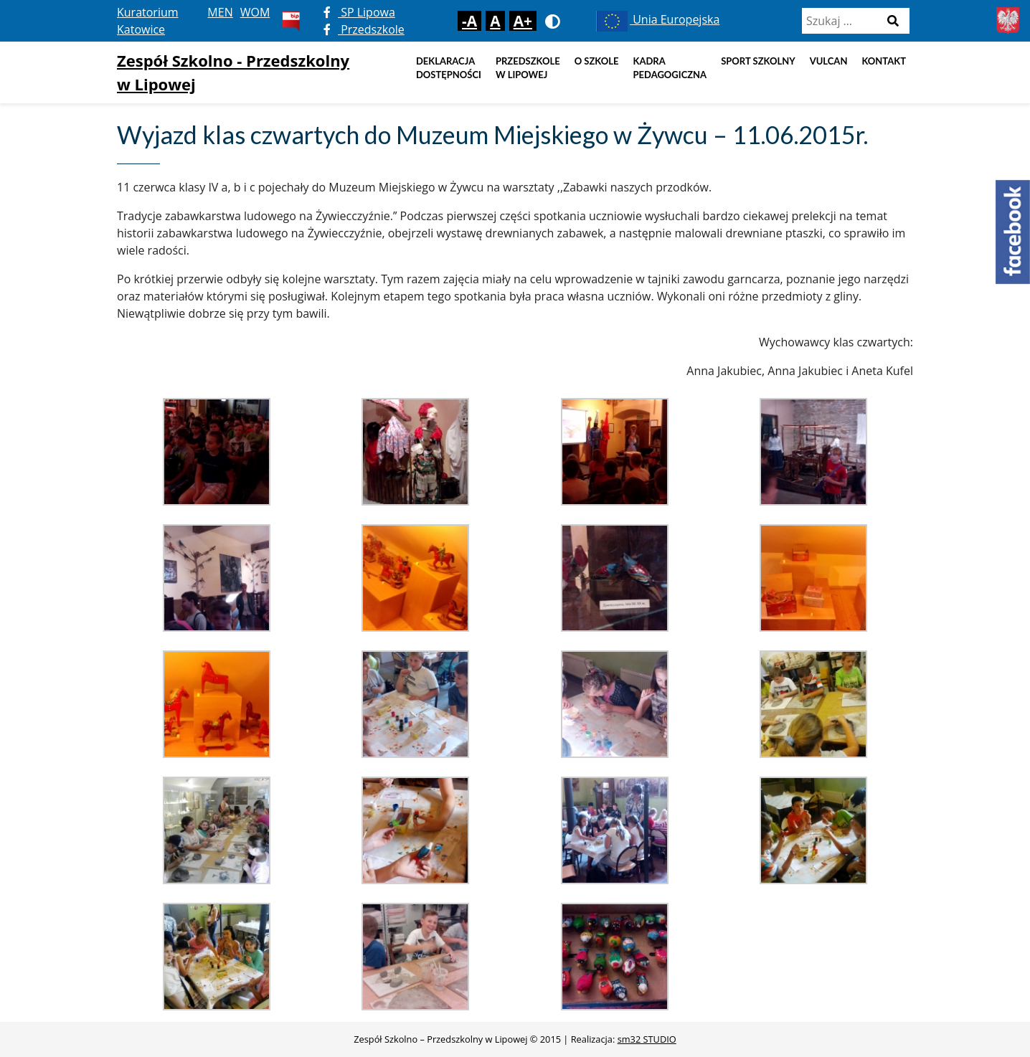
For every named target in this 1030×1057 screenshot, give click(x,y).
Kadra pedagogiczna (670, 68)
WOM (255, 12)
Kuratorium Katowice (148, 20)
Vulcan (829, 61)
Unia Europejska (656, 19)
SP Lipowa (359, 12)
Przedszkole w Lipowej (528, 68)
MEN (219, 12)
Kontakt (883, 61)
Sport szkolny (758, 61)
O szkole (597, 61)
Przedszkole (364, 29)
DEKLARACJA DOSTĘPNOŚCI (448, 68)
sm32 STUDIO (647, 1039)
